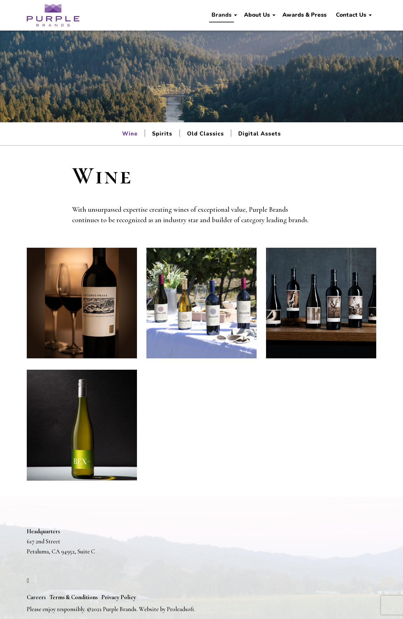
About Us (257, 15)
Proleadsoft (180, 609)
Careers (36, 597)
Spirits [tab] (162, 133)
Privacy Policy (118, 597)
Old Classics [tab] (205, 133)
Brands (221, 15)
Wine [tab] (130, 133)
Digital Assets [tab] (259, 133)
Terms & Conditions (73, 597)
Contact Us (351, 15)
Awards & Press (304, 15)
